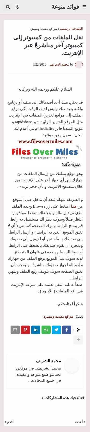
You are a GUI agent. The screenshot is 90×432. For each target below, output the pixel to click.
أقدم (10, 422)
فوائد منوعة (65, 7)
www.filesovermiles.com (45, 141)
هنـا (74, 206)
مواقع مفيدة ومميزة (43, 29)
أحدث (79, 422)
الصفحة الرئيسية (71, 29)
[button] (84, 7)
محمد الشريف (48, 360)
